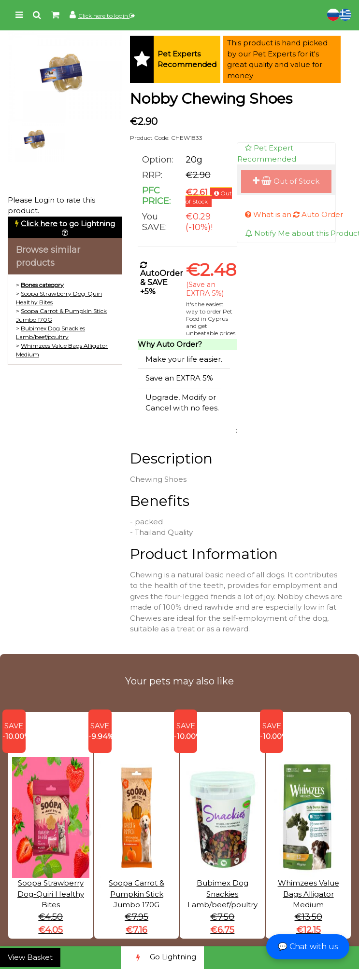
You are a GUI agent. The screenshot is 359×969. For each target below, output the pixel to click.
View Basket (30, 957)
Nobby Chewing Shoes (211, 99)
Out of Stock (286, 181)
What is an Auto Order (294, 214)
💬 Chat (308, 946)
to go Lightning (68, 223)
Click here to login (106, 15)
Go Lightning (162, 957)
